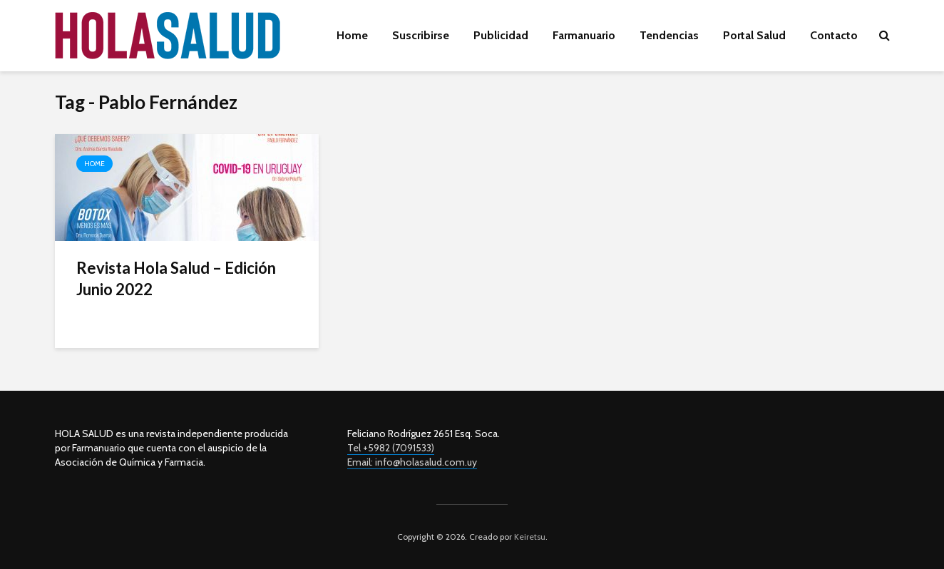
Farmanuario (584, 35)
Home (352, 35)
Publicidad (500, 35)
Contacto (834, 35)
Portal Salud (754, 35)
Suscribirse (420, 35)
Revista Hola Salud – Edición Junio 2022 (176, 278)
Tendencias (669, 35)
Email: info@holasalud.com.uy (412, 462)
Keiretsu (528, 536)
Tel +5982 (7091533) (390, 447)
